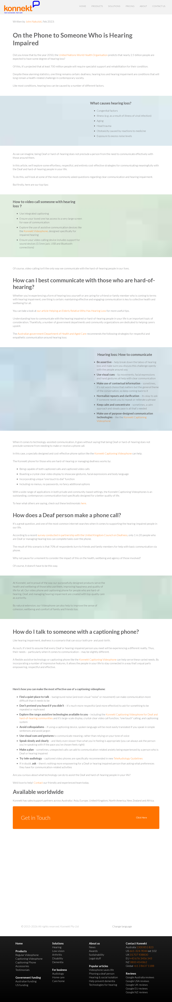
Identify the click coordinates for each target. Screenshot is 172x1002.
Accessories (22, 966)
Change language (122, 926)
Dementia (57, 962)
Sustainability (96, 954)
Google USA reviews (137, 981)
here (83, 503)
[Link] (22, 7)
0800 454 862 (138, 962)
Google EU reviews (137, 988)
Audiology (58, 973)
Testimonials (22, 969)
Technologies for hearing (103, 984)
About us (94, 943)
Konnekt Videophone (36, 231)
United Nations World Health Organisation (83, 54)
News (92, 947)
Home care (58, 977)
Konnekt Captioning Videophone (113, 453)
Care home (58, 981)
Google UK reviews (137, 984)
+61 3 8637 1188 (144, 965)
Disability (57, 958)
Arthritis (57, 954)
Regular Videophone (27, 954)
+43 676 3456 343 (141, 958)
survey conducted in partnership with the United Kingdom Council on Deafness (83, 535)
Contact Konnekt (136, 943)
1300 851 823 (144, 947)
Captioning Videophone (29, 958)
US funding (21, 985)
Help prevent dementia (102, 981)
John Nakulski (34, 21)
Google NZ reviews (137, 992)
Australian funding (26, 981)
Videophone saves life (101, 969)
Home (19, 943)
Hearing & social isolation (103, 977)
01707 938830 (139, 954)
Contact (38, 782)
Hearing (56, 947)
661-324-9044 (138, 950)
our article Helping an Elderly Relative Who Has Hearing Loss (71, 310)
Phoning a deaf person (101, 973)
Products (21, 951)
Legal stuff (95, 958)
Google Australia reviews (140, 977)
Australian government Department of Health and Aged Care (52, 333)
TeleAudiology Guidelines (128, 758)
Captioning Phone (25, 962)
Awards (93, 950)
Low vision (58, 950)
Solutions (58, 943)
